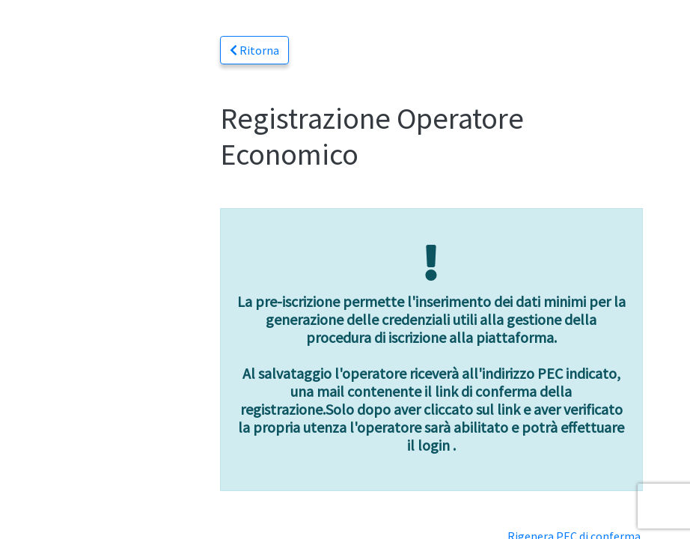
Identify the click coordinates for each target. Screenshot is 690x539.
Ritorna (254, 50)
